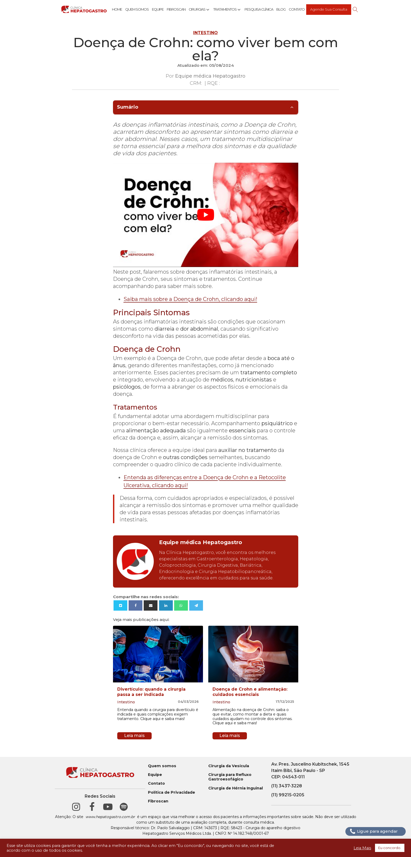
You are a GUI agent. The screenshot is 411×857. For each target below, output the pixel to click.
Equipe (158, 9)
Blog (281, 9)
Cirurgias (199, 9)
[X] (120, 605)
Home (117, 9)
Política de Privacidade (171, 792)
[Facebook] (135, 605)
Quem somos (162, 766)
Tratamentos (227, 9)
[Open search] (355, 9)
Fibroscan (176, 9)
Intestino (205, 32)
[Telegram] (196, 605)
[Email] (150, 605)
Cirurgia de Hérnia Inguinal (235, 788)
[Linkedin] (166, 605)
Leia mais (134, 735)
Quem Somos (137, 9)
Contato (297, 9)
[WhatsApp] (181, 605)
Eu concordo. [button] (389, 848)
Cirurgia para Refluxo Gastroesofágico (229, 776)
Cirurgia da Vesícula (228, 766)
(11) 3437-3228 (286, 785)
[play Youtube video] (205, 215)
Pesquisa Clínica (259, 9)
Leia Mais (362, 848)
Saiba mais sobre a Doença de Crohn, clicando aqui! (190, 299)
